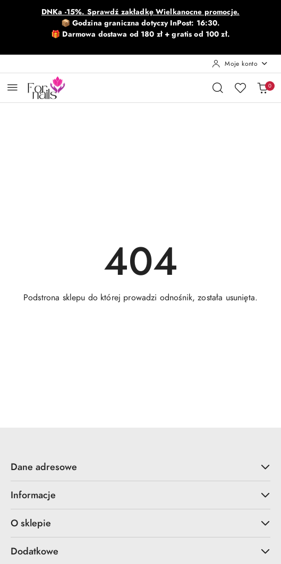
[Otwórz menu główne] (12, 87)
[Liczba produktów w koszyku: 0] (262, 87)
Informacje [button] (140, 494)
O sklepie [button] (140, 523)
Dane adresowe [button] (140, 466)
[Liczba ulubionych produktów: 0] (240, 87)
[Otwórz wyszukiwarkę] (218, 87)
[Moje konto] (240, 64)
